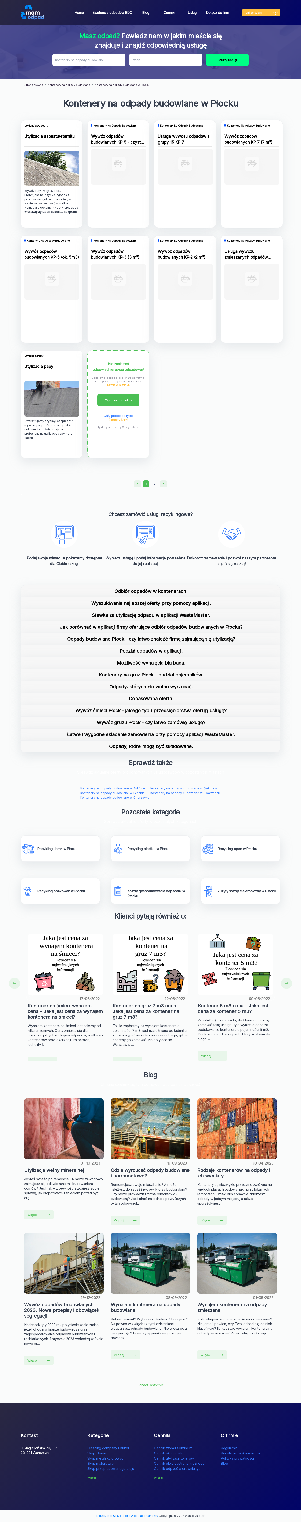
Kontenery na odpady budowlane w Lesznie (112, 793)
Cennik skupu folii (168, 1453)
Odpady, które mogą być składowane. (151, 746)
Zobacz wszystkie (150, 1385)
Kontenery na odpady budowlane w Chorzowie (114, 797)
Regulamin (229, 1448)
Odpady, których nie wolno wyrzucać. (151, 687)
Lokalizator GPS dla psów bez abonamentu (127, 1516)
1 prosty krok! (118, 419)
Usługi (192, 13)
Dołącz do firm (217, 13)
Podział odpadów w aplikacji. (151, 651)
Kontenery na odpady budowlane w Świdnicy (183, 788)
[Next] (163, 483)
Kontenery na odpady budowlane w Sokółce (112, 788)
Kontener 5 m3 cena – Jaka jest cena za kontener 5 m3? (233, 1008)
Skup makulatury (100, 1463)
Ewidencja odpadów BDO (112, 13)
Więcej (212, 1056)
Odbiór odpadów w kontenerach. (150, 591)
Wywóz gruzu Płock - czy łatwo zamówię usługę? (151, 722)
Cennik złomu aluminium (173, 1448)
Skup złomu (96, 1453)
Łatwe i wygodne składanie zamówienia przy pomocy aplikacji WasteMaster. (151, 734)
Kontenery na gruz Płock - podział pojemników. (151, 675)
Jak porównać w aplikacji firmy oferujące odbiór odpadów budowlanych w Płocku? (151, 627)
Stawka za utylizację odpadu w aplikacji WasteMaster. (151, 615)
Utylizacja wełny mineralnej (54, 1170)
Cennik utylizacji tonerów (174, 1458)
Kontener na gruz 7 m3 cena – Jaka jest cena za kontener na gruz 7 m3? (146, 1011)
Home (79, 13)
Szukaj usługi (227, 60)
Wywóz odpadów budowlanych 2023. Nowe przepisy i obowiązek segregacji (61, 1310)
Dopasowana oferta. (151, 698)
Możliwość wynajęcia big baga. (151, 663)
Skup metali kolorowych (106, 1458)
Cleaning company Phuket (108, 1448)
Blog (145, 13)
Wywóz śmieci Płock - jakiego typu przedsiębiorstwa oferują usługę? (151, 710)
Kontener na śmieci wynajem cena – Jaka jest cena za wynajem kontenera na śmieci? (65, 1011)
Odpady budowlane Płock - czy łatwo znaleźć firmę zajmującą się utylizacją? (151, 639)
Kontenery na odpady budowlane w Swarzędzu (185, 793)
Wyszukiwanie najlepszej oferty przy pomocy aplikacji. (151, 603)
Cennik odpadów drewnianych (178, 1468)
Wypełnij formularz (118, 400)
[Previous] (137, 483)
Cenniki (169, 13)
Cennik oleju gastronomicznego (179, 1463)
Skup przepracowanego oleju (110, 1468)
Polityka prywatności (237, 1458)
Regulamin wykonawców (241, 1453)
